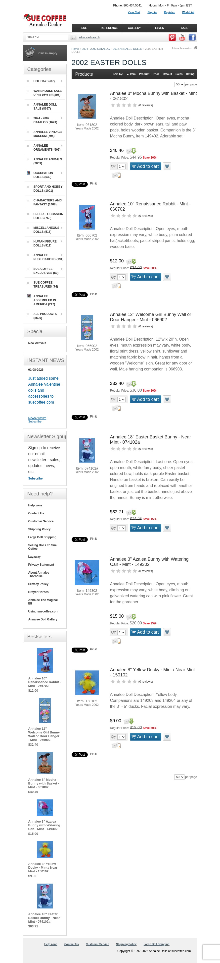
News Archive (37, 418)
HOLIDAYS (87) (41, 81)
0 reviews (145, 105)
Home (75, 48)
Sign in (152, 12)
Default (167, 73)
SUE (84, 27)
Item (133, 73)
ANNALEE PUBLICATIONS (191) (45, 257)
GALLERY (134, 27)
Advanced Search (89, 37)
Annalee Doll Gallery (42, 619)
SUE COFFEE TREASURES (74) (42, 284)
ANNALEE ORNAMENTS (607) (44, 147)
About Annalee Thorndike (38, 574)
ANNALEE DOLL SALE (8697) (42, 106)
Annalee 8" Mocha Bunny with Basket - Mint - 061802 (43, 783)
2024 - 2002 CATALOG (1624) (42, 120)
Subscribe (35, 421)
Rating (190, 73)
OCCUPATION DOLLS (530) (40, 175)
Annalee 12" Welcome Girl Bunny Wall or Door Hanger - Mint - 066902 (150, 317)
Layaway (34, 556)
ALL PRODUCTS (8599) (42, 316)
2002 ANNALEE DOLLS (127, 48)
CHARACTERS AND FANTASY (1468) (44, 202)
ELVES (159, 27)
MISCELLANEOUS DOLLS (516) (43, 230)
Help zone (35, 505)
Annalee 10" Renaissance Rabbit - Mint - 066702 (44, 682)
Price (156, 73)
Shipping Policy (39, 529)
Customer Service (41, 521)
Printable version (182, 48)
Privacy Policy (38, 584)
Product (144, 73)
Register (169, 12)
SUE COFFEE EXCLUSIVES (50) (43, 271)
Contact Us (36, 513)
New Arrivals (37, 343)
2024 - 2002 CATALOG (96, 48)
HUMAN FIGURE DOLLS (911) (42, 243)
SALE (184, 27)
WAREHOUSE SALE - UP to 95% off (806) (45, 93)
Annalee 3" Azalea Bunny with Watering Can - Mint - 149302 (149, 562)
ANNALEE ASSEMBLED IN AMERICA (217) (41, 300)
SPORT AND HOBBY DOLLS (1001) (45, 188)
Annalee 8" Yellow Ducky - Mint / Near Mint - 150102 (42, 867)
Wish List (188, 12)
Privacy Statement (41, 564)
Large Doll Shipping (42, 537)
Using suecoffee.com (43, 611)
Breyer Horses (38, 592)
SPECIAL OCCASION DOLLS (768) (45, 216)
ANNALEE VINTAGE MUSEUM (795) (44, 134)
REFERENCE (109, 27)
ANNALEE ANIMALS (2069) (44, 161)
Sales (179, 73)
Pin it (93, 183)
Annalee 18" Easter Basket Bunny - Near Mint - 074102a (44, 917)
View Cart (134, 12)
